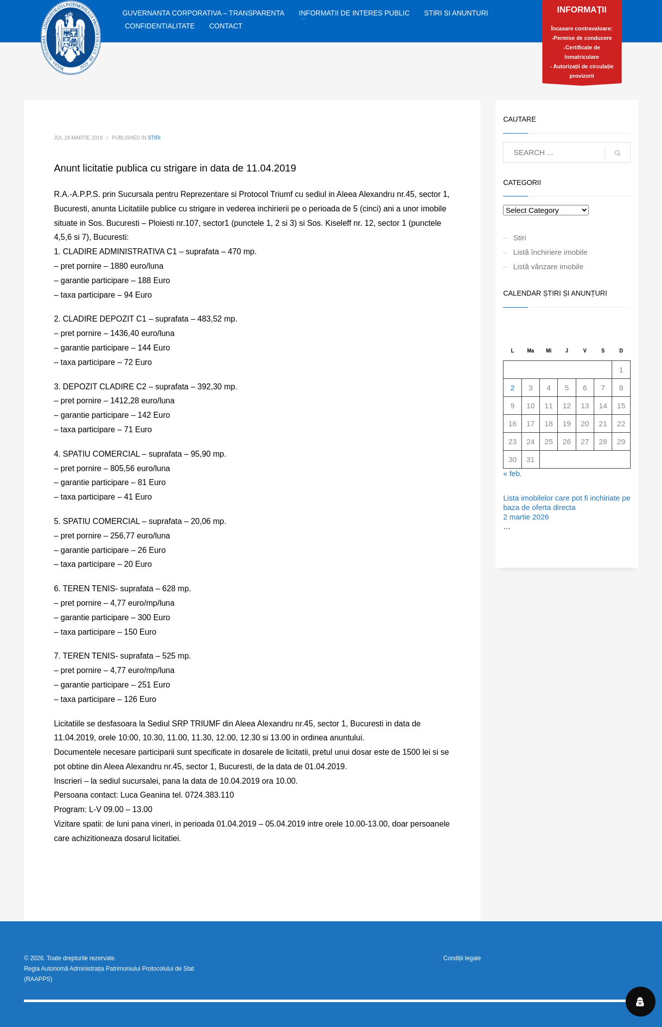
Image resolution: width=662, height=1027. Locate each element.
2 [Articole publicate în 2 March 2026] (512, 387)
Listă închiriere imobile (550, 252)
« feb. (512, 473)
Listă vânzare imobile (548, 266)
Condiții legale (462, 958)
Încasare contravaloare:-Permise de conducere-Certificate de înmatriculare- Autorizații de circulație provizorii (582, 44)
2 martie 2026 (526, 517)
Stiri (154, 138)
